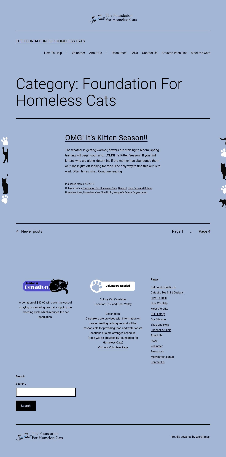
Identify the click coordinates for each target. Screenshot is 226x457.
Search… (21, 383)
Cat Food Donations (163, 287)
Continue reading (110, 171)
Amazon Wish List (174, 53)
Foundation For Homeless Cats (99, 188)
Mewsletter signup (162, 356)
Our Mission (158, 319)
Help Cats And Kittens (140, 188)
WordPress (203, 436)
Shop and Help (160, 324)
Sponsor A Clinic (161, 330)
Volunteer (78, 53)
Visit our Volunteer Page (113, 347)
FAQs (134, 53)
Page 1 (178, 231)
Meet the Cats (200, 53)
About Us (95, 53)
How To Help (53, 53)
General (122, 188)
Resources (119, 53)
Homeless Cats (73, 192)
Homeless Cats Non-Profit (97, 192)
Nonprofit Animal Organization (130, 192)
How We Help (159, 303)
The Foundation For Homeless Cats (50, 41)
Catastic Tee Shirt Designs (167, 292)
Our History (158, 314)
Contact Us (149, 53)
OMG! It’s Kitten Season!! (106, 137)
